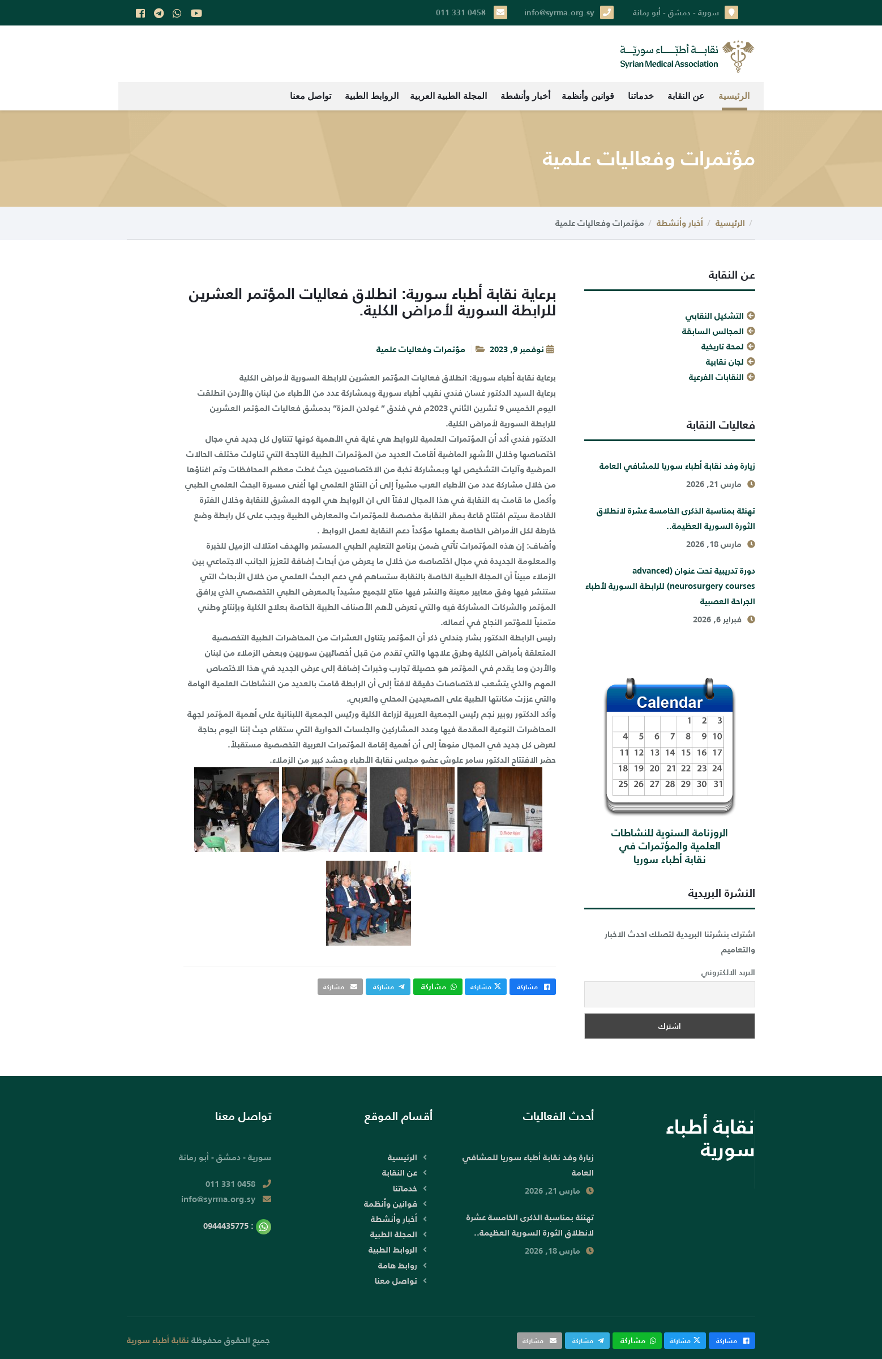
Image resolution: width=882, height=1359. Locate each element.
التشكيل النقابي (715, 316)
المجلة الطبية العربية (448, 96)
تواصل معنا (310, 96)
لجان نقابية (725, 361)
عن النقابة (686, 96)
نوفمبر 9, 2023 (517, 349)
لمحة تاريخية (722, 346)
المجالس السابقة (713, 331)
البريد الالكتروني (728, 972)
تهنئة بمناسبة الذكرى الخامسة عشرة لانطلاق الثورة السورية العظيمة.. (676, 518)
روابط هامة (397, 1265)
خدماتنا (641, 96)
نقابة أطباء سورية (158, 1340)
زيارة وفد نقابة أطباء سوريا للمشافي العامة (677, 466)
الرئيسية (734, 96)
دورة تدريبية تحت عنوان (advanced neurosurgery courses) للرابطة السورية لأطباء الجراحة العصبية (670, 585)
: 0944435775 (237, 1226)
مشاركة (532, 986)
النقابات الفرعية (716, 377)
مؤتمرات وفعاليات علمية (420, 349)
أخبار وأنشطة (525, 96)
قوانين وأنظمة (588, 96)
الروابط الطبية (371, 96)
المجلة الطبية (393, 1234)
